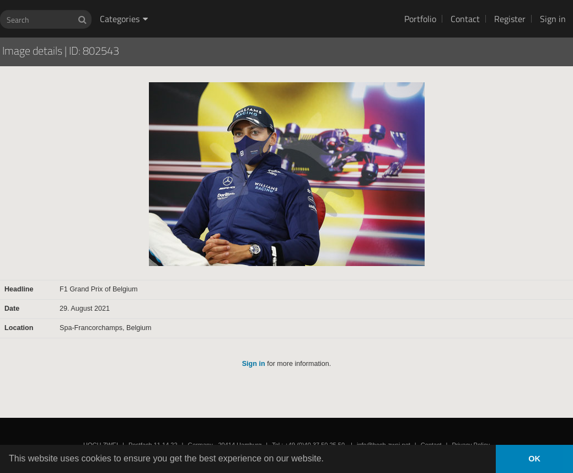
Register (510, 18)
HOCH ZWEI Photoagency (269, 0)
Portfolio (420, 18)
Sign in (553, 18)
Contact (465, 18)
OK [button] (534, 458)
